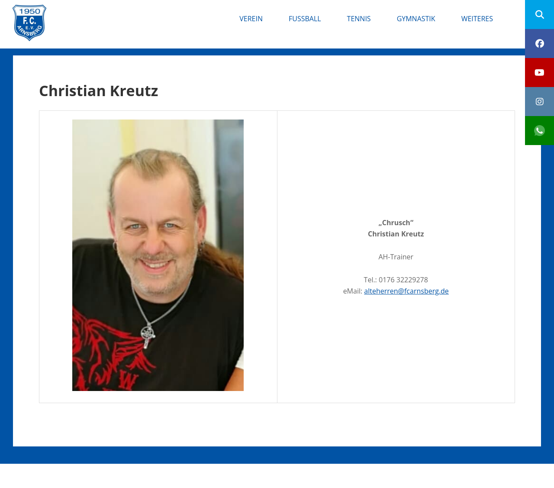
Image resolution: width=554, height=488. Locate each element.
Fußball (305, 18)
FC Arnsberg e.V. (104, 13)
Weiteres (477, 18)
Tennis (359, 18)
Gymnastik (416, 18)
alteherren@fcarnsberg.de (406, 291)
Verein (251, 18)
